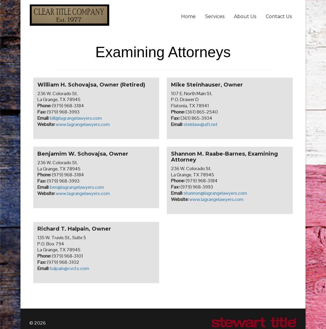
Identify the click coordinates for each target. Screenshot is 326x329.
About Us (245, 16)
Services (214, 16)
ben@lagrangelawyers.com (77, 187)
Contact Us (279, 16)
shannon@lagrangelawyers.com (215, 193)
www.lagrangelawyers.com (83, 124)
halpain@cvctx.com (69, 268)
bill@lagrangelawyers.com (76, 118)
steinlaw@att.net (200, 124)
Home (188, 16)
